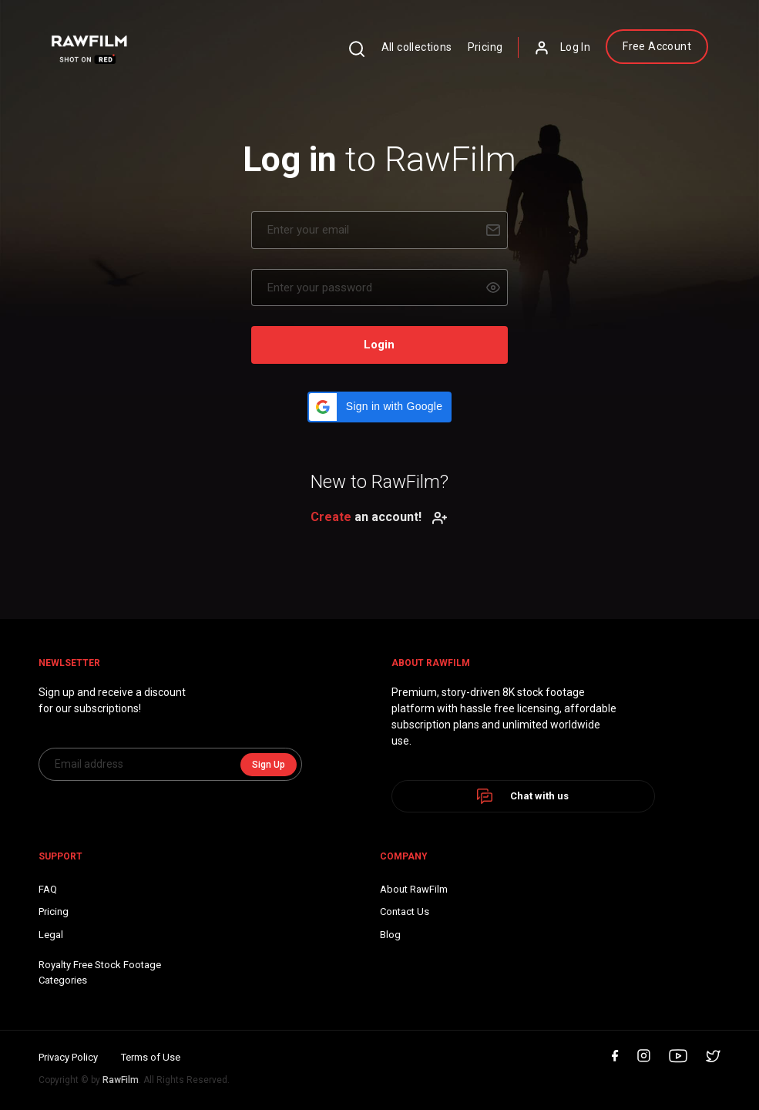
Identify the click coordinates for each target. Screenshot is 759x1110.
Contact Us (404, 911)
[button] (379, 407)
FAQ (48, 889)
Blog (390, 934)
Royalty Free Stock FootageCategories (100, 972)
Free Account (657, 46)
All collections (416, 47)
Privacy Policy (68, 1057)
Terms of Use (150, 1057)
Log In (562, 48)
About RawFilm (414, 889)
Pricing (485, 47)
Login (379, 345)
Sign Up (268, 764)
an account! (379, 517)
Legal (51, 934)
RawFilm (120, 1080)
